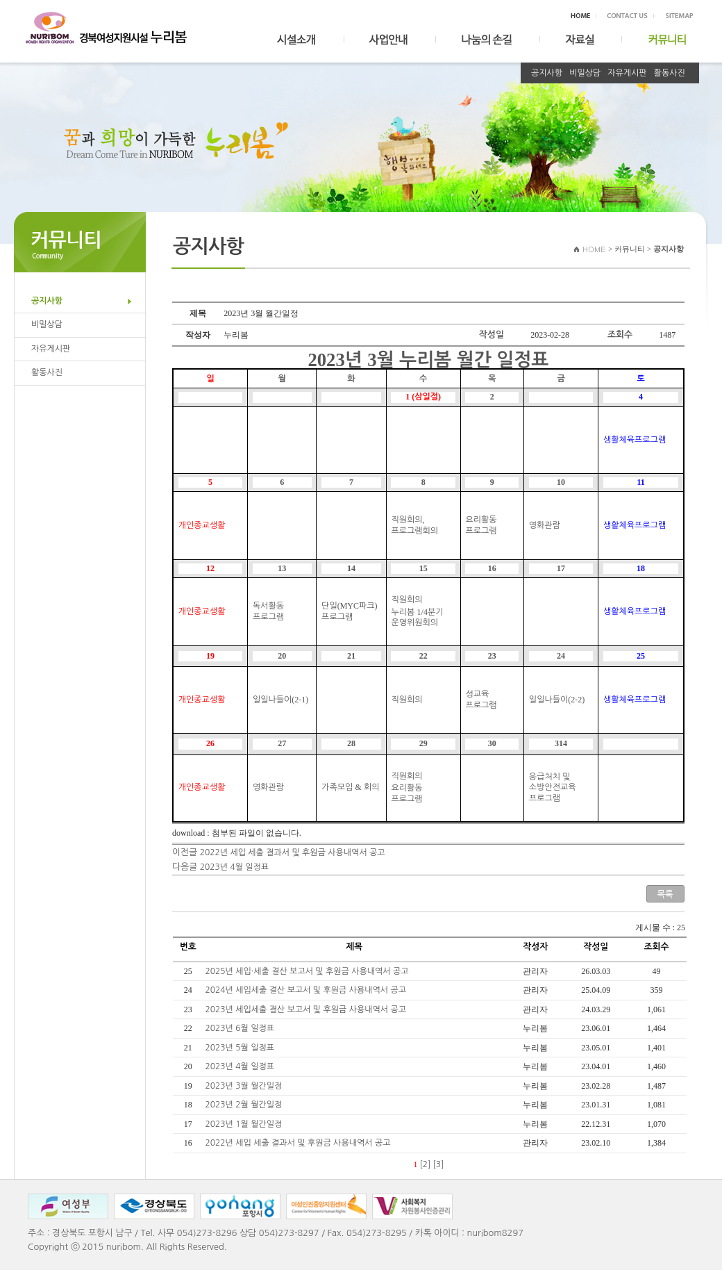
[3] (438, 1164)
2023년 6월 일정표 (241, 1028)
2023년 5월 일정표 (241, 1048)
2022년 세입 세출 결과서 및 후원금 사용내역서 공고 (292, 852)
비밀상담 (585, 73)
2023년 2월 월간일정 (245, 1104)
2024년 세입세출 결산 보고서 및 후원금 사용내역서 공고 (307, 990)
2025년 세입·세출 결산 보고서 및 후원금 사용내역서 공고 (308, 971)
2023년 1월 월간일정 (245, 1124)
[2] (425, 1164)
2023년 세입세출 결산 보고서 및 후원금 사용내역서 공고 (307, 1009)
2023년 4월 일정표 (234, 867)
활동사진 (669, 73)
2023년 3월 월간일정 (245, 1086)
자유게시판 (626, 73)
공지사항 (546, 73)
